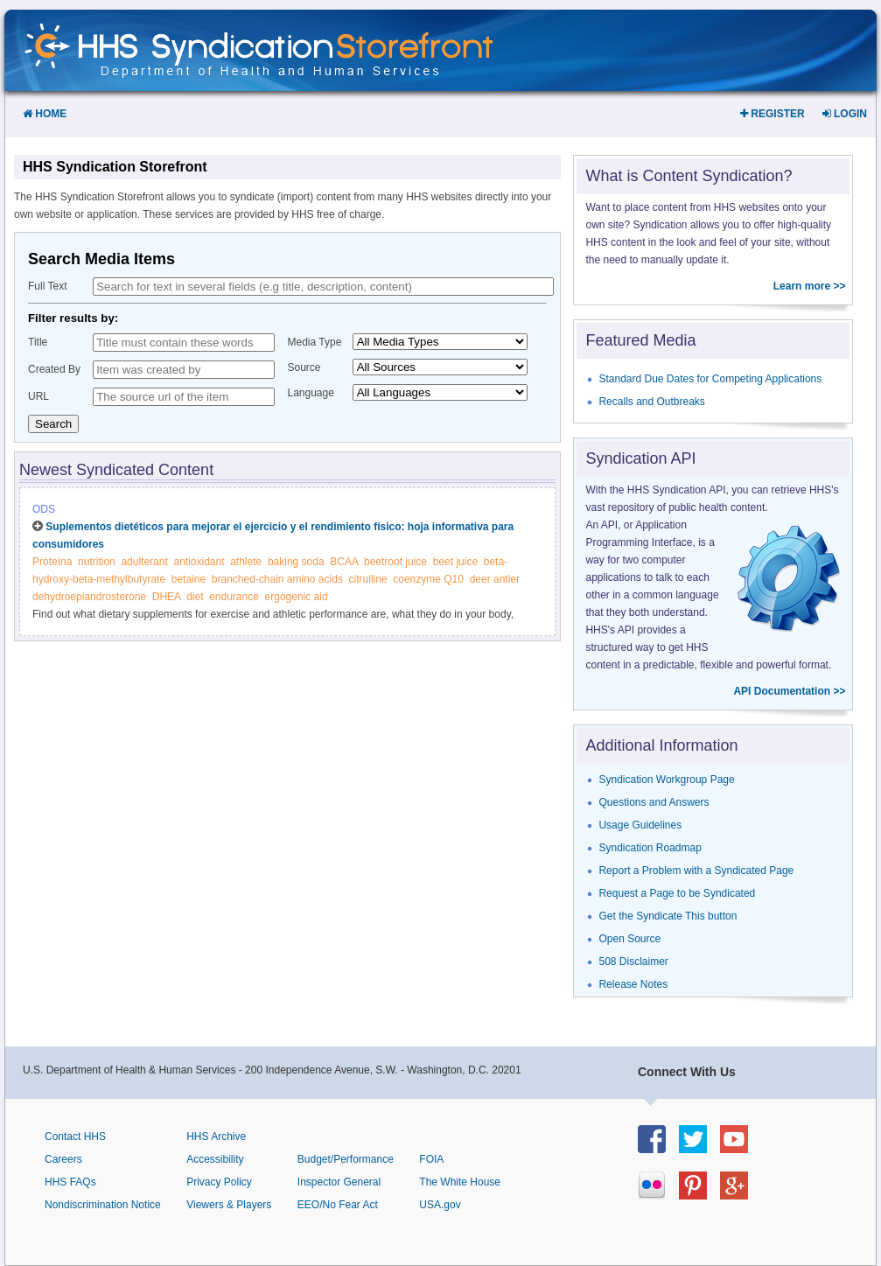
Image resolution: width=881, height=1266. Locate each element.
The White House (459, 1182)
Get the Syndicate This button (667, 916)
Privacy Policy (219, 1182)
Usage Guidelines (640, 825)
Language (311, 393)
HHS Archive (216, 1136)
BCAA (344, 562)
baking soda (296, 562)
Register (772, 114)
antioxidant (198, 562)
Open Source (629, 939)
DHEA (166, 597)
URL (38, 396)
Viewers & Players (228, 1205)
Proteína (52, 562)
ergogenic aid (296, 597)
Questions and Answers (653, 802)
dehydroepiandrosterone (89, 597)
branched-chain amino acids (277, 579)
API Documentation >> (789, 691)
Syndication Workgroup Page (666, 779)
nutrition (96, 562)
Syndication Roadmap (649, 848)
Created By (54, 369)
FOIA (431, 1159)
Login (844, 114)
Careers (63, 1159)
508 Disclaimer (633, 961)
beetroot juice (395, 562)
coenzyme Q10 (428, 579)
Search (53, 423)
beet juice (455, 562)
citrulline (368, 579)
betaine (188, 579)
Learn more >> (809, 286)
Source (304, 367)
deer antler (495, 579)
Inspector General (339, 1182)
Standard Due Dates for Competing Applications (710, 379)
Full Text (47, 286)
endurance (234, 597)
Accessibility (214, 1159)
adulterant (144, 562)
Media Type (315, 342)
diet (194, 597)
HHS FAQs (70, 1182)
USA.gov (439, 1205)
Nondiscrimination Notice (103, 1205)
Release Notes (633, 984)
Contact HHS (75, 1136)
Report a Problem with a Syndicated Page (696, 870)
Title (37, 342)
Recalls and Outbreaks (651, 401)
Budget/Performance (345, 1159)
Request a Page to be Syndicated (676, 893)
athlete (246, 562)
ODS (43, 509)
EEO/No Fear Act (337, 1205)
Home (44, 114)
